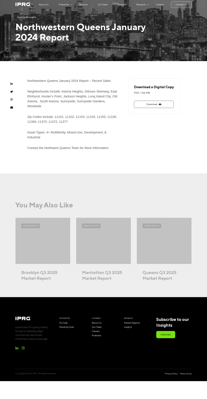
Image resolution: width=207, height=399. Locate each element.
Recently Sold (66, 327)
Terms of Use (186, 373)
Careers (160, 4)
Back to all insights (25, 17)
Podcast (122, 4)
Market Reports (132, 322)
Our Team (103, 4)
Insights (128, 327)
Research (141, 4)
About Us (44, 4)
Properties (64, 4)
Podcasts (96, 335)
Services (83, 4)
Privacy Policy (171, 373)
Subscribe (166, 334)
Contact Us (181, 4)
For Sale (63, 322)
